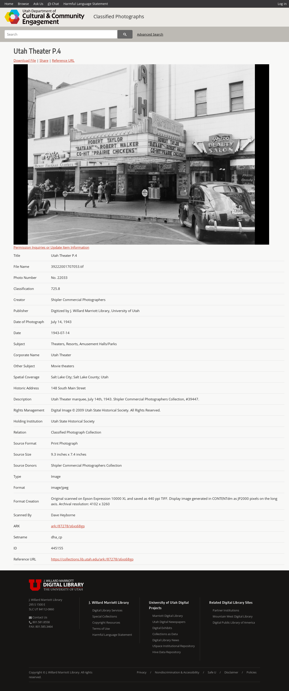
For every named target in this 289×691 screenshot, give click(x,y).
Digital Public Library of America (234, 622)
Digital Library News (165, 640)
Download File (25, 60)
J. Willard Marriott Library (45, 600)
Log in (282, 4)
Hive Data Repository (166, 652)
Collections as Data (165, 634)
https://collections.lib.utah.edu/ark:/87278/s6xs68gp (92, 559)
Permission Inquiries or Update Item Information (51, 247)
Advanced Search (150, 34)
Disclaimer (231, 672)
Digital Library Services (107, 610)
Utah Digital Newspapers (168, 622)
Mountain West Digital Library (233, 616)
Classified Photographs (118, 16)
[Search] (61, 34)
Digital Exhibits (162, 628)
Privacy (142, 672)
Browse (23, 4)
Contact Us (38, 617)
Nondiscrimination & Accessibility (177, 672)
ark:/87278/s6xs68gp (68, 526)
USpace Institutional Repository (173, 646)
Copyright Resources (106, 622)
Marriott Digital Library (167, 616)
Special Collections (104, 616)
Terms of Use (101, 629)
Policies (251, 672)
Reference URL (63, 60)
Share (44, 60)
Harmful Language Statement (85, 4)
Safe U (212, 672)
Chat (53, 4)
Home (9, 4)
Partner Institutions (226, 610)
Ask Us (38, 4)
